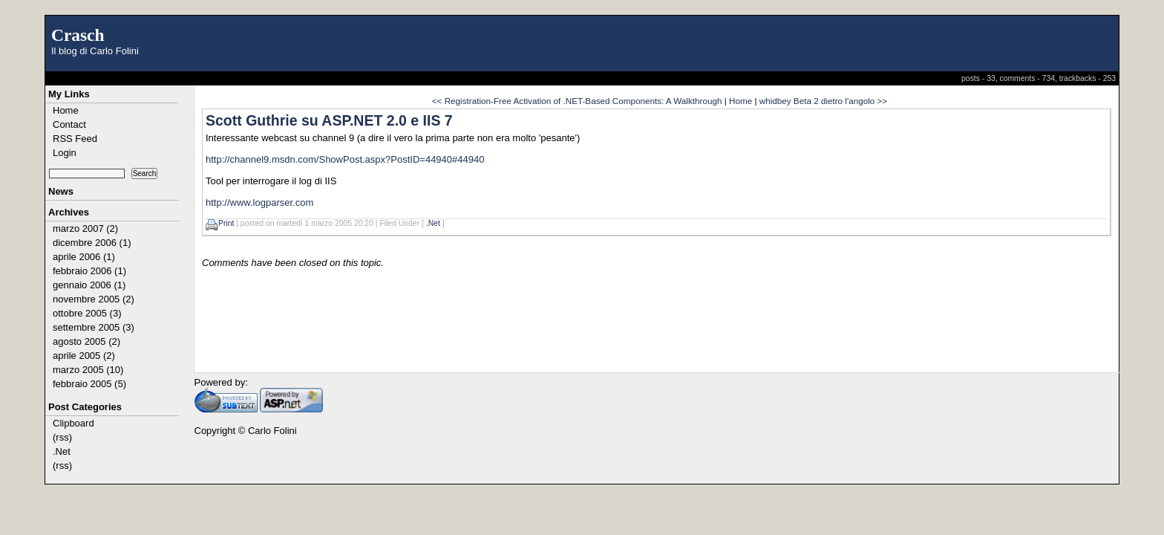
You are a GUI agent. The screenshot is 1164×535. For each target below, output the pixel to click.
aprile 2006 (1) (84, 256)
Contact (69, 124)
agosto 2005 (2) (86, 341)
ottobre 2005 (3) (87, 313)
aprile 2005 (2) (84, 355)
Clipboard (73, 423)
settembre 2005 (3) (93, 327)
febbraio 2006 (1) (89, 270)
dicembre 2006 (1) (92, 242)
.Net (62, 451)
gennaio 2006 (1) (89, 285)
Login (64, 152)
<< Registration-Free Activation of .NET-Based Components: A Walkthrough (577, 101)
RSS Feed (75, 138)
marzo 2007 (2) (85, 228)
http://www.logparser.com (259, 202)
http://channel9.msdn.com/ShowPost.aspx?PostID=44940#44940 (345, 159)
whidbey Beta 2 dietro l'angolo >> (823, 101)
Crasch (77, 35)
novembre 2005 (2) (93, 299)
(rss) (62, 437)
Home (66, 110)
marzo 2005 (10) (88, 369)
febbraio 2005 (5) (89, 383)
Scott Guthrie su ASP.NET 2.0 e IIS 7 (329, 120)
